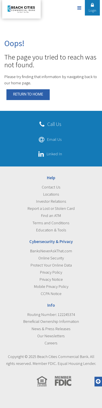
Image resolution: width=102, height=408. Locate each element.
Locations (51, 194)
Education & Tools (51, 229)
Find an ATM (51, 215)
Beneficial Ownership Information (51, 321)
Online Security (51, 257)
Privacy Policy (51, 272)
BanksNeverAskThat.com (51, 250)
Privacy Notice (51, 279)
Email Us (54, 139)
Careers (51, 342)
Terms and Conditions (51, 222)
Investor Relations (51, 201)
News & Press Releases (51, 328)
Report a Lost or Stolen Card (51, 208)
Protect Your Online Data (51, 265)
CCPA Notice (51, 293)
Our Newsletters (51, 335)
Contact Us (51, 187)
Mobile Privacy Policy (51, 286)
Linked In (54, 153)
